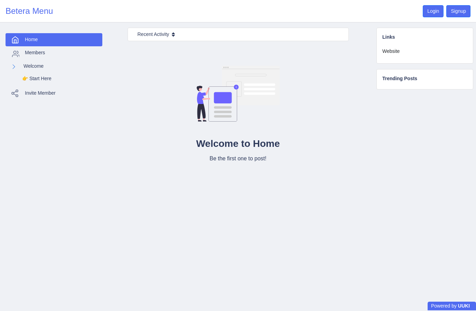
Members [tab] (28, 53)
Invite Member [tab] (33, 93)
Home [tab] (24, 40)
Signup (458, 11)
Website (391, 51)
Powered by (450, 306)
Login (433, 11)
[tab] (424, 51)
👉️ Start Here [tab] (37, 78)
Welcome (34, 66)
